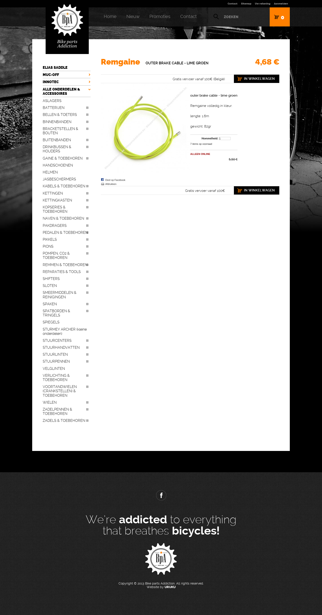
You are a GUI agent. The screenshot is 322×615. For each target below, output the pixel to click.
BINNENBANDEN (57, 122)
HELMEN (50, 172)
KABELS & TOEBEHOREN (64, 186)
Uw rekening (262, 3)
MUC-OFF (51, 75)
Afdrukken (111, 184)
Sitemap (246, 3)
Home (110, 16)
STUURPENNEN (56, 361)
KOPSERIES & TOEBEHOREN (55, 209)
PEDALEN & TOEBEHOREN (65, 232)
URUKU (170, 587)
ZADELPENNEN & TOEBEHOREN (57, 411)
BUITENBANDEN (57, 140)
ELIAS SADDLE (55, 67)
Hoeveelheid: (209, 138)
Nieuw (133, 16)
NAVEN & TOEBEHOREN (63, 218)
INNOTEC (51, 82)
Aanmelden (281, 3)
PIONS (48, 246)
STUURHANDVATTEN (61, 347)
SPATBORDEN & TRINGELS (56, 313)
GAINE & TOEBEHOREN (63, 158)
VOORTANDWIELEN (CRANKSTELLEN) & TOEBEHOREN (60, 391)
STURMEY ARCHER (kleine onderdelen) (65, 331)
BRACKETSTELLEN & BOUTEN (60, 131)
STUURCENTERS (57, 340)
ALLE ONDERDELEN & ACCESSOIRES (61, 91)
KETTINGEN (53, 193)
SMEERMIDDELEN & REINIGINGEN (59, 294)
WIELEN (50, 402)
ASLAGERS (52, 101)
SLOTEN (50, 286)
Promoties (159, 16)
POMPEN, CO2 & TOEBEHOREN (56, 255)
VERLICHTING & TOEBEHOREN (56, 377)
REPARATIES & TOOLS (62, 272)
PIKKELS (50, 239)
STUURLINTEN (55, 354)
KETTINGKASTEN (57, 200)
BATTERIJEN (53, 108)
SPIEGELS (51, 322)
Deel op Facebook (115, 180)
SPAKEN (50, 304)
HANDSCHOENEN (58, 165)
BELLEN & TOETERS (60, 115)
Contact (232, 3)
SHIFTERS (51, 279)
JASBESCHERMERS (59, 179)
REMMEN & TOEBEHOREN (65, 265)
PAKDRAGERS (55, 225)
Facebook (161, 495)
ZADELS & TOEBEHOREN (64, 420)
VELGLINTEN (54, 368)
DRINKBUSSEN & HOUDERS (57, 149)
